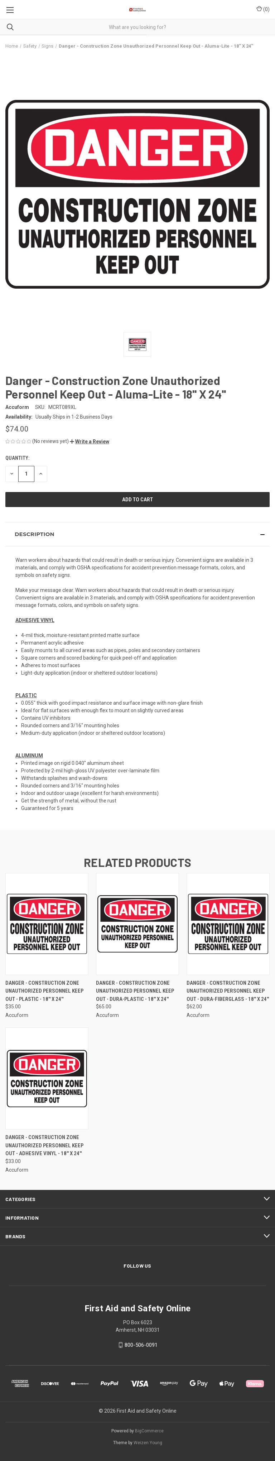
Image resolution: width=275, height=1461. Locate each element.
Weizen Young (148, 1442)
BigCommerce (149, 1430)
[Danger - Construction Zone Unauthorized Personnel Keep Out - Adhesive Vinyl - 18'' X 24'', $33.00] (47, 1078)
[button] (89, 441)
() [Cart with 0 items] (263, 9)
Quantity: (17, 458)
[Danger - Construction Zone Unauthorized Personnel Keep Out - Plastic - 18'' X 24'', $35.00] (47, 924)
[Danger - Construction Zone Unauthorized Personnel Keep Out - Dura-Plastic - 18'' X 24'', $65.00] (137, 924)
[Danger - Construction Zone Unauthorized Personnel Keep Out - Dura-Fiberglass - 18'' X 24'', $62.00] (228, 924)
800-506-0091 (141, 1345)
